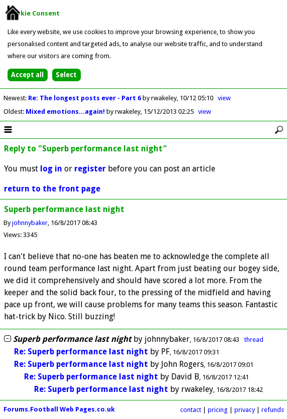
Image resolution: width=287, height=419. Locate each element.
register (90, 168)
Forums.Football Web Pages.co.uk (59, 409)
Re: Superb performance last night (81, 351)
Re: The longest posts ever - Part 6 (85, 98)
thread (253, 339)
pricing (218, 409)
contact (190, 409)
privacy (244, 409)
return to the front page (52, 188)
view (224, 98)
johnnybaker (30, 223)
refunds (272, 409)
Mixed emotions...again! (66, 111)
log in (51, 168)
